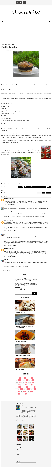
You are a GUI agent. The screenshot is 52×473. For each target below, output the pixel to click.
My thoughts (18, 389)
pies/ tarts (28, 391)
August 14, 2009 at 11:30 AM (10, 217)
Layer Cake (22, 384)
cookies (30, 380)
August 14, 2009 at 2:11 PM (10, 245)
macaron (29, 384)
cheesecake (23, 380)
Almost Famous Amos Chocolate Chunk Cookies (24, 326)
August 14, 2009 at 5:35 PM (10, 256)
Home (2, 44)
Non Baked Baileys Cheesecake (24, 355)
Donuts (23, 382)
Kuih (16, 384)
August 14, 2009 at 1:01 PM (10, 230)
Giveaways (29, 382)
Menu (3, 21)
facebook (48, 192)
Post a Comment (6, 270)
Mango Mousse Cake (21, 341)
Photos (17, 391)
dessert (17, 382)
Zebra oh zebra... (20, 312)
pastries (32, 389)
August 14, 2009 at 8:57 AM (10, 204)
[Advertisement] (26, 35)
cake (16, 380)
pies (22, 391)
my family (19, 463)
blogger (39, 192)
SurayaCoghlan (7, 198)
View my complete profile (21, 420)
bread (18, 454)
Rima (5, 206)
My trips (25, 389)
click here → (17, 287)
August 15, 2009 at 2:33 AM (10, 267)
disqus (43, 192)
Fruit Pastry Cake (20, 369)
